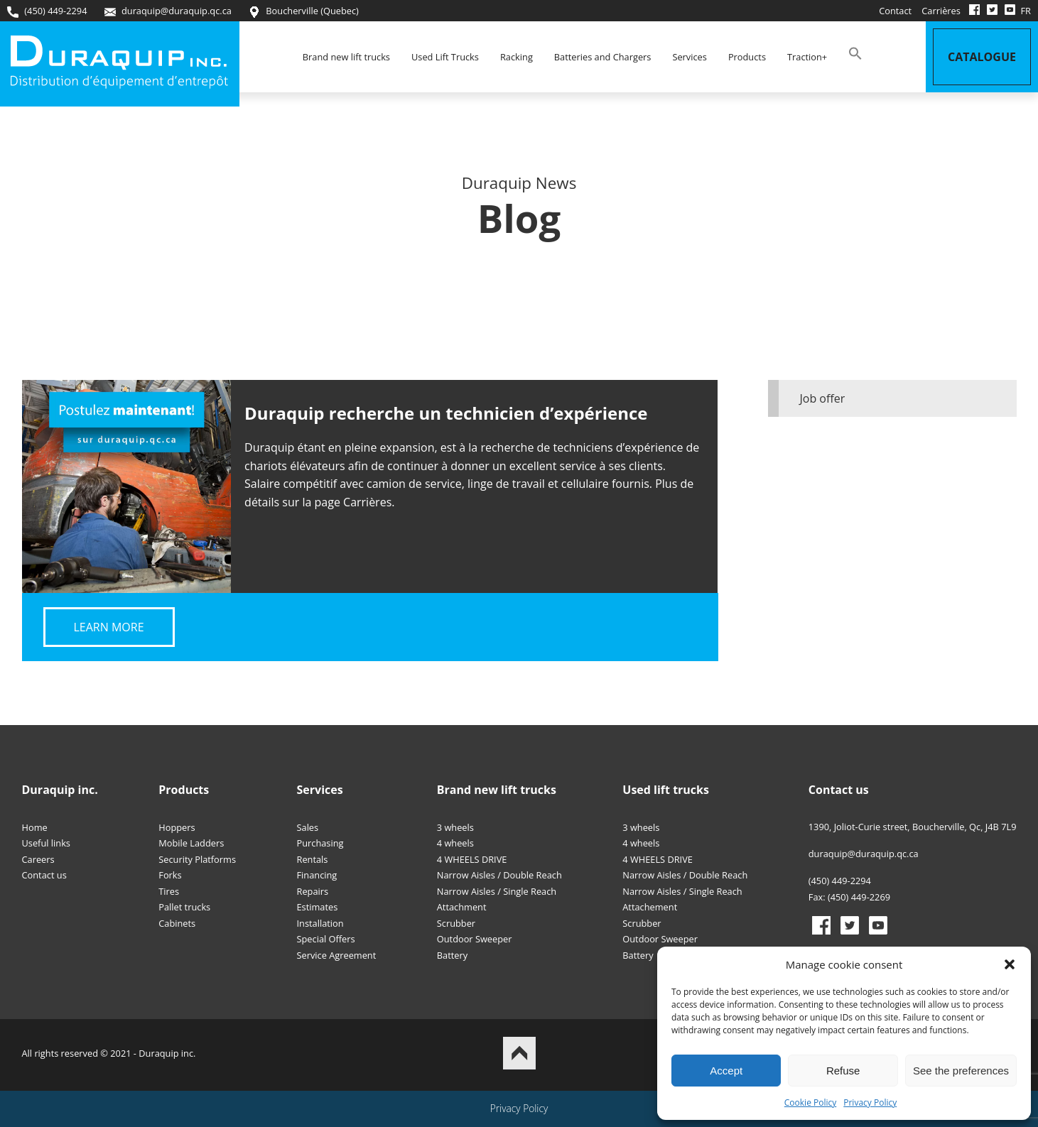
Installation (320, 923)
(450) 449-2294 (47, 11)
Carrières (941, 10)
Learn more (109, 627)
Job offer (822, 398)
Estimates (317, 906)
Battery (452, 955)
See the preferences (961, 1071)
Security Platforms (197, 859)
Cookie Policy (810, 1102)
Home (35, 827)
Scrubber (456, 923)
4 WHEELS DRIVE (472, 859)
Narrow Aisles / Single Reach (496, 891)
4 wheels (455, 843)
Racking (516, 56)
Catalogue (982, 57)
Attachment (462, 906)
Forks (169, 875)
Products (747, 56)
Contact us (44, 875)
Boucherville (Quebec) (304, 11)
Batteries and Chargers (603, 56)
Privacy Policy (870, 1102)
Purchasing (320, 843)
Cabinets (176, 923)
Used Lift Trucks (445, 56)
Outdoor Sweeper (474, 938)
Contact (895, 10)
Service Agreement (337, 955)
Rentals (312, 859)
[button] (1009, 964)
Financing (317, 875)
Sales (308, 827)
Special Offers (326, 938)
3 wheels (455, 827)
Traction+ (807, 56)
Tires (168, 891)
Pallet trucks (184, 906)
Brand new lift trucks (346, 56)
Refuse (843, 1071)
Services (689, 56)
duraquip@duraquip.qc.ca (168, 11)
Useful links (46, 843)
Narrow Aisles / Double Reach (499, 875)
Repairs (313, 891)
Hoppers (176, 827)
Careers (38, 859)
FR (1025, 10)
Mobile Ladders (191, 843)
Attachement (649, 906)
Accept (726, 1071)
